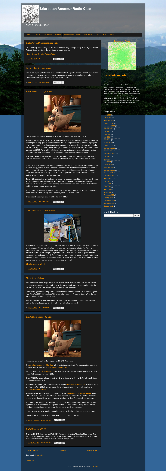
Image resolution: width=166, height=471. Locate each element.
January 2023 (108, 198)
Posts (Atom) (40, 455)
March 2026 (108, 118)
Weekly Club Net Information (38, 68)
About (112, 35)
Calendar (37, 35)
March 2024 (108, 165)
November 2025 (109, 126)
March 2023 (108, 192)
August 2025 (108, 129)
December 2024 (109, 148)
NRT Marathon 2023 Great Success (41, 211)
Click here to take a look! (35, 264)
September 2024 (109, 153)
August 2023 (108, 178)
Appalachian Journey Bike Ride (41, 365)
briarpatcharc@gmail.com (57, 367)
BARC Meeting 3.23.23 (36, 429)
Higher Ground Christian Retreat (79, 393)
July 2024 (107, 156)
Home (28, 35)
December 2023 (109, 170)
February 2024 (109, 167)
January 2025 (108, 145)
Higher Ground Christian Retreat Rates (42, 43)
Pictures (58, 35)
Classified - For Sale (115, 75)
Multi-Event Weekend (35, 278)
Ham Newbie (88, 35)
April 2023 (107, 189)
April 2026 (107, 115)
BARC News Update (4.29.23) (39, 91)
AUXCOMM (101, 35)
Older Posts (93, 450)
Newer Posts (32, 450)
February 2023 (109, 195)
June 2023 (107, 184)
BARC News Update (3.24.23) (39, 317)
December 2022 (109, 200)
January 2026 (108, 123)
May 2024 (107, 159)
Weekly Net (47, 35)
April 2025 (107, 140)
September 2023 (109, 175)
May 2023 (107, 187)
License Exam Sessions (72, 35)
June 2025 (107, 134)
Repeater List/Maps (122, 41)
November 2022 (109, 203)
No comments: (44, 59)
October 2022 (108, 206)
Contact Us (30, 461)
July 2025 (107, 131)
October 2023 (108, 173)
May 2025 (107, 137)
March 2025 (108, 142)
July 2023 (107, 181)
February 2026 (109, 120)
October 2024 (108, 151)
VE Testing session (47, 371)
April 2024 (107, 162)
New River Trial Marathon (76, 384)
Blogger (95, 466)
